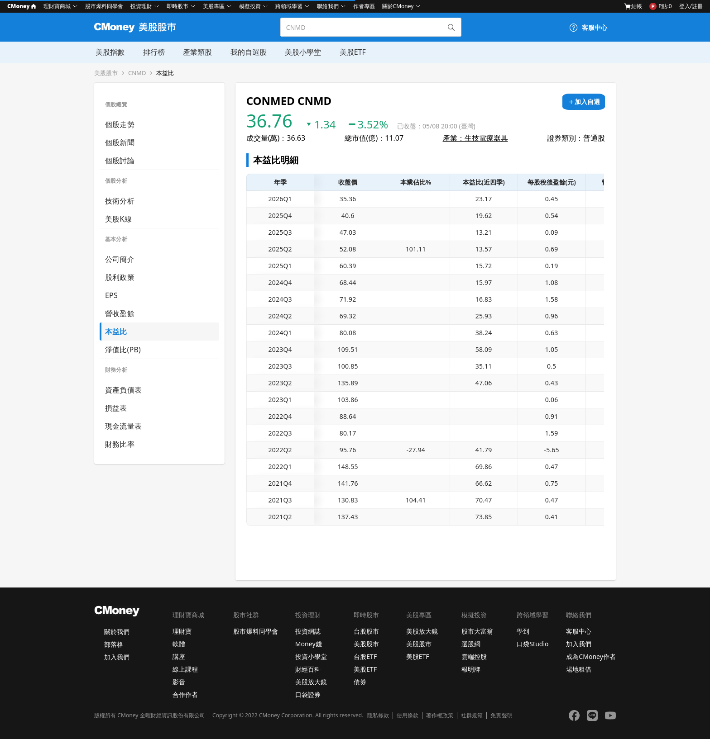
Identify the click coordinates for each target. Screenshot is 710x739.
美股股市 (106, 73)
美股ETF (350, 52)
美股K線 (118, 219)
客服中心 (578, 631)
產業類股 (195, 52)
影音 (179, 681)
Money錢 (308, 644)
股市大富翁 (477, 631)
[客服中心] (588, 27)
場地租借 (578, 669)
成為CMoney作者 (591, 656)
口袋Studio (532, 644)
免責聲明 (501, 715)
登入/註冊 (691, 6)
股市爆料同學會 (104, 6)
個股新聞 (119, 142)
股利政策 (119, 277)
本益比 (165, 73)
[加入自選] (583, 102)
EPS (111, 295)
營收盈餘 (119, 313)
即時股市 (177, 6)
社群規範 (472, 715)
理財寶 (182, 631)
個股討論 (119, 161)
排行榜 (152, 52)
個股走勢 (119, 124)
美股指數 (108, 52)
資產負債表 (123, 390)
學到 (523, 631)
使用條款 (407, 715)
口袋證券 (308, 694)
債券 (360, 681)
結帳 (633, 6)
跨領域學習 (288, 6)
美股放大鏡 (311, 681)
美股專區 (214, 6)
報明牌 (470, 669)
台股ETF (365, 656)
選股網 (470, 644)
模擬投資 (250, 6)
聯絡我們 (328, 6)
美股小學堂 (301, 52)
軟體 (179, 644)
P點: (660, 6)
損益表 (116, 408)
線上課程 (185, 669)
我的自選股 (246, 52)
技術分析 (119, 201)
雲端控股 (474, 656)
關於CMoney (398, 6)
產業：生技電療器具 (475, 138)
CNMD (137, 73)
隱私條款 (378, 715)
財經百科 (308, 669)
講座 (179, 656)
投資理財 (141, 6)
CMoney (21, 6)
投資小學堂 (311, 656)
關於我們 (117, 631)
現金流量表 (123, 426)
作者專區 (364, 6)
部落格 (113, 644)
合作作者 (185, 694)
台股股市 (366, 631)
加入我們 (117, 657)
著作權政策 (439, 715)
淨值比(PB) (123, 350)
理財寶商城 (57, 6)
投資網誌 (308, 631)
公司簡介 (119, 259)
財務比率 (119, 444)
